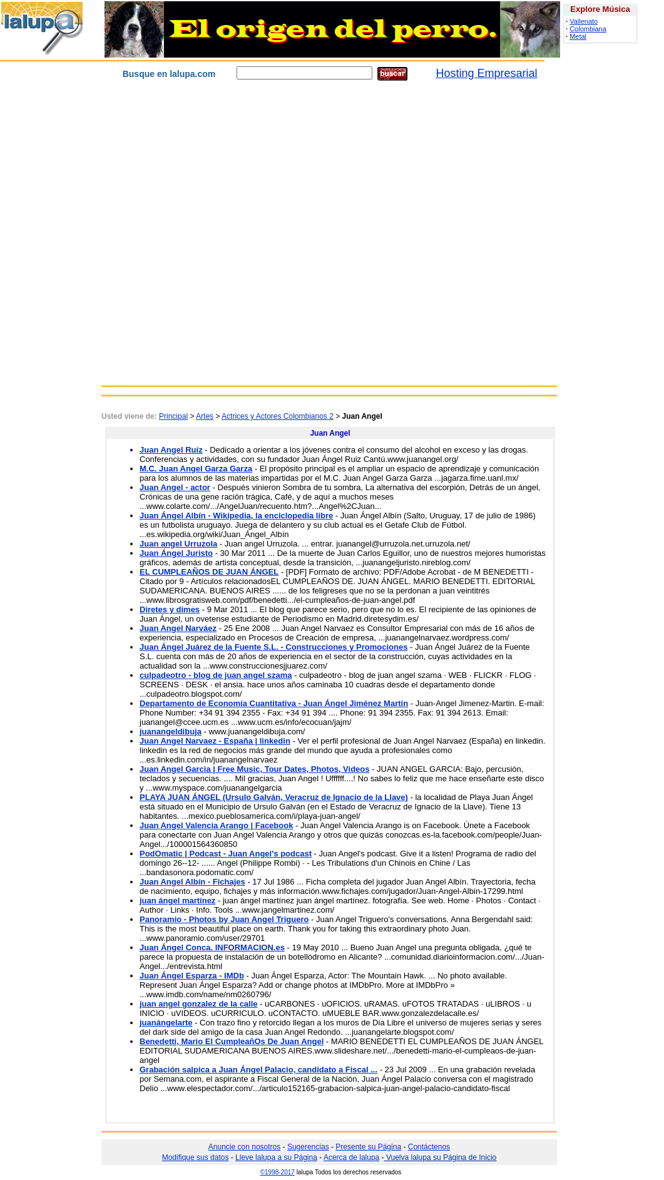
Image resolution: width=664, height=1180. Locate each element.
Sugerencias (308, 1146)
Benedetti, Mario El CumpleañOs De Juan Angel (232, 1041)
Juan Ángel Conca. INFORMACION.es (212, 947)
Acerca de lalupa (351, 1157)
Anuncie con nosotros (244, 1146)
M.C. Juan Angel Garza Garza (196, 468)
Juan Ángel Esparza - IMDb (192, 975)
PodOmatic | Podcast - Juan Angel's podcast (226, 853)
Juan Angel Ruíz (171, 449)
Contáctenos (429, 1146)
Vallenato (584, 21)
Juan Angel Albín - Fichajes (192, 881)
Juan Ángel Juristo (176, 553)
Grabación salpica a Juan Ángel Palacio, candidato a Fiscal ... (258, 1069)
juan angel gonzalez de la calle (199, 1003)
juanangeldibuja (171, 731)
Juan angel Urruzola (178, 543)
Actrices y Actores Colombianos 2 (278, 416)
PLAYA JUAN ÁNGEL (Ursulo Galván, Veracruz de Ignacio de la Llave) (274, 797)
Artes (204, 416)
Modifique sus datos (195, 1157)
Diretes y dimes (170, 609)
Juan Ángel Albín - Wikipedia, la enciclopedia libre (236, 515)
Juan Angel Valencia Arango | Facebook (216, 825)
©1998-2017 (277, 1172)
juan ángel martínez (177, 900)
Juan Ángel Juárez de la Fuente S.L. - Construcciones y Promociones (273, 647)
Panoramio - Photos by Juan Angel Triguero (224, 919)
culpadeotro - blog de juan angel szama (216, 675)
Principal (173, 416)
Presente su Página (368, 1146)
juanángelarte (166, 1022)
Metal (578, 36)
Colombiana (588, 29)
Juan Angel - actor (175, 487)
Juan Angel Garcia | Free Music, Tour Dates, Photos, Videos (255, 769)
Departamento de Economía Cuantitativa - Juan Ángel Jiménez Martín (274, 703)
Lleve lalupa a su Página (276, 1157)
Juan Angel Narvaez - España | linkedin (215, 741)
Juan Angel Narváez (178, 628)
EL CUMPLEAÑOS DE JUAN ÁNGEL (209, 572)
